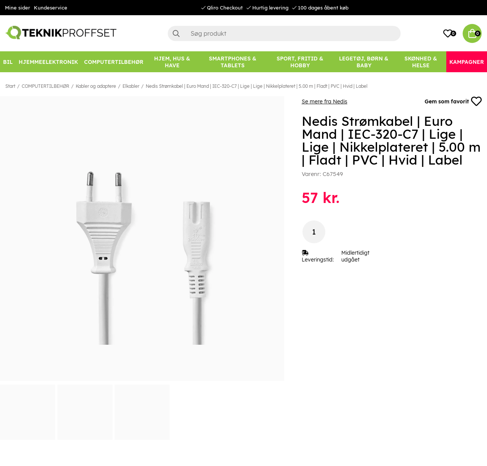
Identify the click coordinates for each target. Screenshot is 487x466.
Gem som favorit (453, 101)
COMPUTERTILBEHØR (45, 86)
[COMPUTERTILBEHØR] (113, 61)
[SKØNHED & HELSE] (420, 61)
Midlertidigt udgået (355, 256)
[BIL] (8, 61)
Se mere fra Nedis (324, 101)
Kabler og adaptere (96, 86)
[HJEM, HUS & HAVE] (172, 61)
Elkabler (131, 86)
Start (10, 86)
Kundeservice (50, 8)
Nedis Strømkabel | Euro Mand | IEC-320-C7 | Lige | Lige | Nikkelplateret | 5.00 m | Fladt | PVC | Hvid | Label (257, 86)
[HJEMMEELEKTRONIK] (48, 61)
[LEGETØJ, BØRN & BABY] (363, 61)
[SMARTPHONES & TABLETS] (232, 61)
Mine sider (17, 8)
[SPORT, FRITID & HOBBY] (299, 61)
